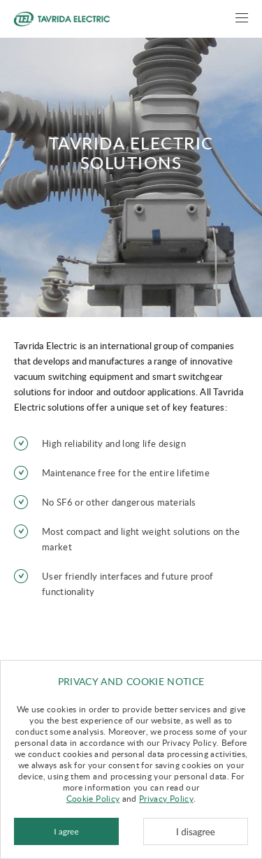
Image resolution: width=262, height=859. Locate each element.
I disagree (195, 831)
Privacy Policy (166, 798)
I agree (66, 831)
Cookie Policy (93, 798)
